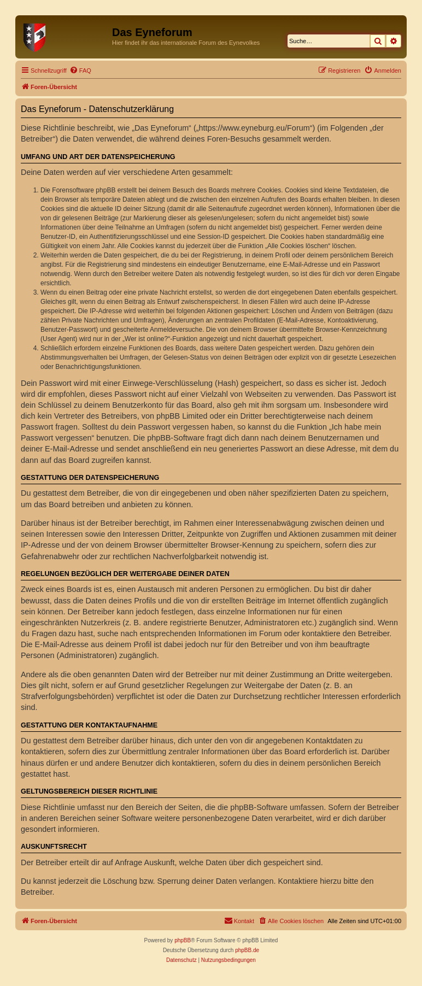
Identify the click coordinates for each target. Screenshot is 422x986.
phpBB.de (247, 950)
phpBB (182, 940)
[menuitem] (80, 70)
